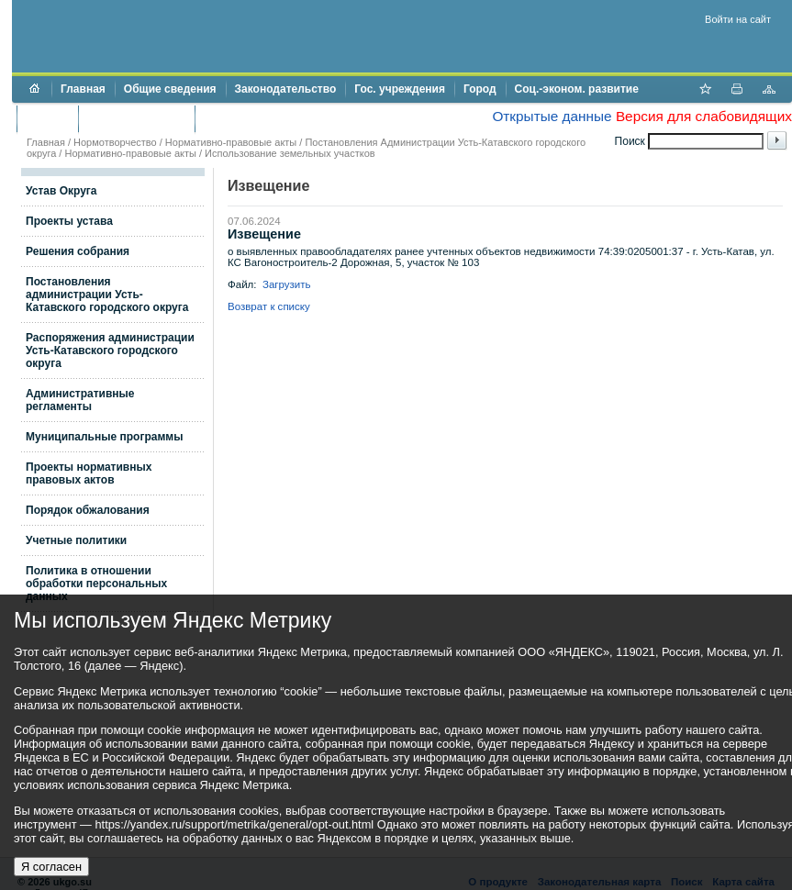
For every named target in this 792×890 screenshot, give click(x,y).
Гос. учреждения (399, 89)
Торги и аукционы (136, 118)
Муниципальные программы (104, 436)
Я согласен (51, 866)
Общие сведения (170, 89)
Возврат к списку (269, 306)
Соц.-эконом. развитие (577, 89)
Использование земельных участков (289, 153)
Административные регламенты (80, 400)
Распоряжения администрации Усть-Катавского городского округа (110, 350)
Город (479, 89)
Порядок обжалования (88, 510)
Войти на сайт (738, 19)
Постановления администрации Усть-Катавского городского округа (107, 294)
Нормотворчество (115, 142)
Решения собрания (77, 251)
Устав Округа (61, 190)
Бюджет (47, 118)
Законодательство (286, 89)
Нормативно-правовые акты (230, 142)
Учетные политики (76, 540)
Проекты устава (69, 221)
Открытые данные (551, 116)
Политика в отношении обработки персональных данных (96, 583)
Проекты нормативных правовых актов (88, 473)
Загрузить (286, 284)
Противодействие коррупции (283, 118)
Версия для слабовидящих (704, 116)
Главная (83, 89)
